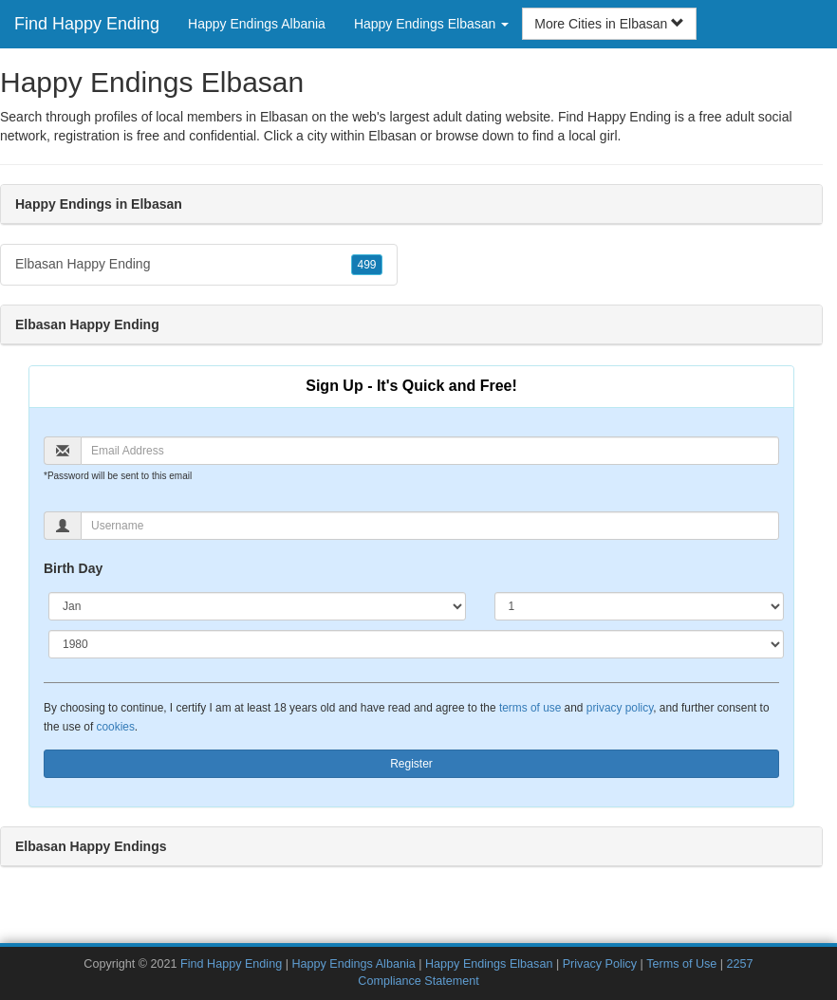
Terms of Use (681, 964)
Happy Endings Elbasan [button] (431, 23)
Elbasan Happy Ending (198, 264)
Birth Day (73, 568)
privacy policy (619, 707)
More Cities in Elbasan (609, 23)
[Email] (430, 450)
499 (366, 264)
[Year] (416, 644)
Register (411, 763)
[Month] (257, 606)
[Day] (639, 606)
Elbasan (392, 135)
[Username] (430, 525)
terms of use (530, 707)
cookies (116, 726)
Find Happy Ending (86, 23)
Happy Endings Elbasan (488, 964)
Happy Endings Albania (257, 23)
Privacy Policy (600, 964)
